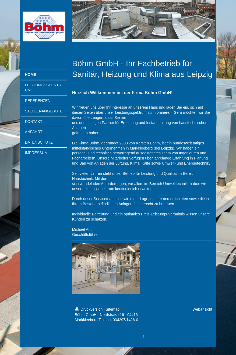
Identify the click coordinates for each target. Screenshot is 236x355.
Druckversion (89, 309)
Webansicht (202, 309)
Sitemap (112, 309)
